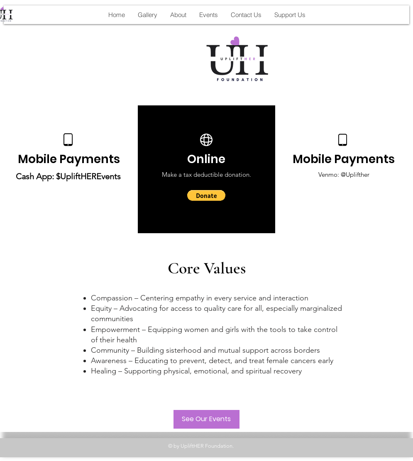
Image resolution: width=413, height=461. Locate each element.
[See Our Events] (206, 419)
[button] (206, 195)
